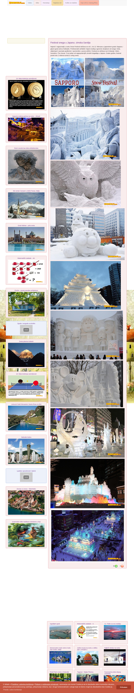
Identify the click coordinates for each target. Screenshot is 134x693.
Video (30, 3)
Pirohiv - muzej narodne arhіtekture (26, 290)
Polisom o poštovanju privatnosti (46, 684)
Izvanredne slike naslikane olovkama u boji (26, 522)
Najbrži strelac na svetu (112, 648)
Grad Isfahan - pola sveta (26, 225)
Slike (37, 3)
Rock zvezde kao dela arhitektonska (26, 148)
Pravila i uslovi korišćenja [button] (12, 690)
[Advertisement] (67, 22)
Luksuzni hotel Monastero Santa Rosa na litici (26, 404)
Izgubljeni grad (55, 624)
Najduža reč (57, 3)
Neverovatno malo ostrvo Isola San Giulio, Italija (60, 649)
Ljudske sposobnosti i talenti (26, 471)
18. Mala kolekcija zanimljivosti (26, 374)
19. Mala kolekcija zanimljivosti (26, 78)
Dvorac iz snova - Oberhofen (26, 489)
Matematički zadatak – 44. (26, 258)
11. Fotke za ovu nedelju (112, 624)
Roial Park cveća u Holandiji (59, 672)
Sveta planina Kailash (26, 341)
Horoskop (46, 3)
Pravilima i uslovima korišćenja (22, 684)
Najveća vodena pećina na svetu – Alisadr (26, 116)
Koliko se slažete (71, 3)
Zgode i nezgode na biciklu (26, 323)
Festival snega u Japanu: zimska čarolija (70, 42)
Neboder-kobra (26, 437)
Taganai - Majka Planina (85, 672)
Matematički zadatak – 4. (85, 624)
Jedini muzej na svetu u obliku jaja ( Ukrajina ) (87, 649)
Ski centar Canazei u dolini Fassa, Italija (26, 191)
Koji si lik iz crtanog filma (89, 3)
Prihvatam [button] (123, 687)
